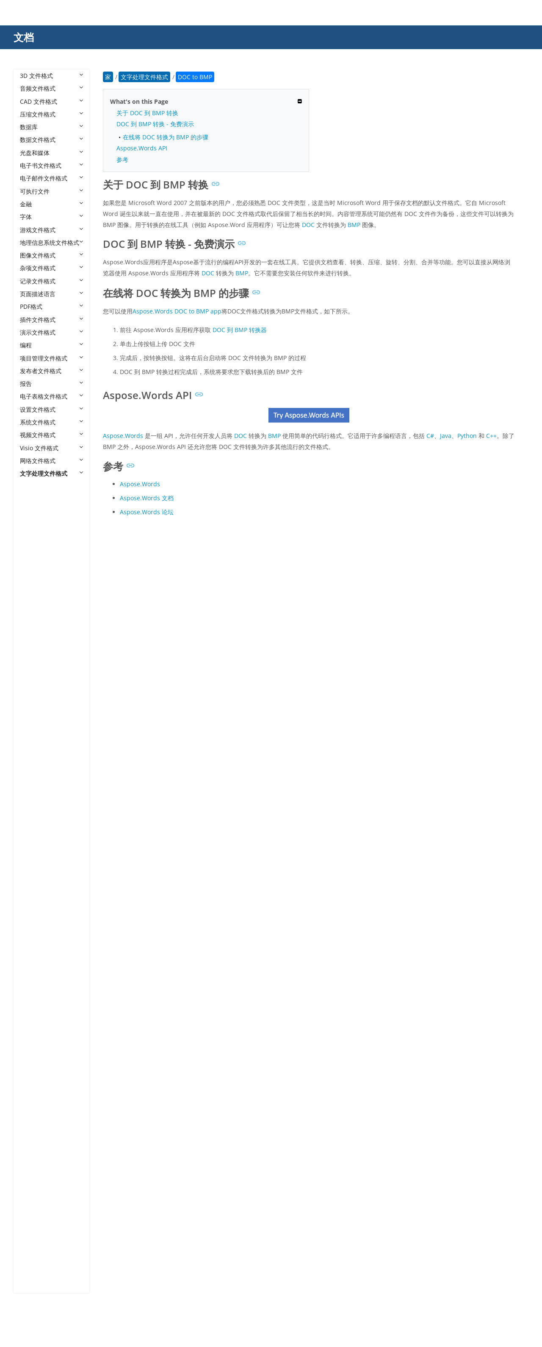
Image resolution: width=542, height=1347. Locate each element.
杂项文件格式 (51, 268)
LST (33, 1102)
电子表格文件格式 (51, 396)
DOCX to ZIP (45, 974)
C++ (491, 436)
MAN (35, 1128)
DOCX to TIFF (46, 910)
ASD (34, 499)
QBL (34, 1192)
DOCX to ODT (47, 781)
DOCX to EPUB (48, 705)
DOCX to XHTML (50, 948)
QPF (33, 1205)
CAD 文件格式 (51, 101)
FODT (36, 1064)
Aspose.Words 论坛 (147, 512)
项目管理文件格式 (51, 358)
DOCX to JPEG (47, 743)
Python (467, 436)
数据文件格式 (51, 140)
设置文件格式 (51, 409)
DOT (34, 999)
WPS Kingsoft (47, 1282)
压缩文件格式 (51, 114)
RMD (35, 1218)
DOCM (37, 602)
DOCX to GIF (45, 717)
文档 (24, 37)
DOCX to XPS (46, 961)
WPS (34, 1269)
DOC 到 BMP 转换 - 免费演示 (155, 124)
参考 (122, 159)
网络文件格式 (51, 461)
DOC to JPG (43, 576)
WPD (34, 1256)
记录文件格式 (51, 281)
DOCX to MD (45, 756)
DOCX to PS (44, 858)
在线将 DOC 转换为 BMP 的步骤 (165, 137)
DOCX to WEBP (48, 935)
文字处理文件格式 (51, 473)
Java (445, 436)
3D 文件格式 (51, 76)
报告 (51, 384)
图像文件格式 (51, 255)
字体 (51, 217)
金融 (51, 204)
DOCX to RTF (46, 871)
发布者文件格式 (51, 371)
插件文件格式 (51, 320)
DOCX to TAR (46, 897)
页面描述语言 (51, 294)
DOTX (36, 1025)
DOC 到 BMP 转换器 (240, 330)
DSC (34, 1038)
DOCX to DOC (47, 640)
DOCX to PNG (47, 820)
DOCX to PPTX (47, 846)
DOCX (36, 614)
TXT (33, 1243)
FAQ (34, 1051)
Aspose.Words (123, 436)
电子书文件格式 (51, 165)
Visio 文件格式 (51, 448)
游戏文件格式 (51, 230)
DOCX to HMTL (48, 730)
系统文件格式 (51, 422)
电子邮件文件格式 (51, 178)
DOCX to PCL (46, 794)
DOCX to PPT (46, 833)
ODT (34, 1166)
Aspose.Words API (141, 148)
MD (33, 1141)
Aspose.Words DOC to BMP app (177, 311)
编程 (51, 345)
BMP (354, 225)
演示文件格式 (51, 332)
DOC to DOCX (47, 563)
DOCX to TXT (46, 923)
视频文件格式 (51, 435)
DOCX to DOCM (50, 653)
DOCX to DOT (47, 666)
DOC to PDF (44, 589)
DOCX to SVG (46, 884)
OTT (34, 1179)
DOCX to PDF (46, 807)
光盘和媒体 (51, 153)
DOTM (37, 1013)
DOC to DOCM (48, 550)
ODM (35, 1154)
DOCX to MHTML (51, 769)
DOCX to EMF (46, 691)
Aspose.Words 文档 (147, 498)
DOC (34, 525)
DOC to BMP (46, 538)
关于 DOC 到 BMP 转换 (147, 113)
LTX (33, 1115)
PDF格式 (51, 306)
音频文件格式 (51, 88)
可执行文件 (51, 191)
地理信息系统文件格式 (51, 242)
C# (430, 436)
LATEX (36, 1089)
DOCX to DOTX (48, 679)
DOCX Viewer (46, 987)
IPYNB (36, 1077)
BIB (33, 512)
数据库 (51, 127)
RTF (33, 1231)
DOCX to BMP (47, 628)
